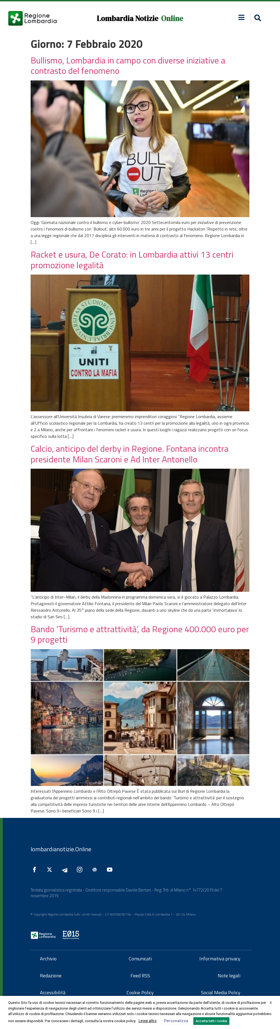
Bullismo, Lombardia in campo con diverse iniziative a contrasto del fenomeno (128, 65)
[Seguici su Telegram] (66, 869)
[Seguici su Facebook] (36, 869)
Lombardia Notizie (127, 18)
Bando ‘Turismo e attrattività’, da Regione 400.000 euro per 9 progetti (140, 634)
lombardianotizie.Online (61, 849)
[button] (241, 17)
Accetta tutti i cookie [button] (211, 1021)
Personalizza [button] (176, 1021)
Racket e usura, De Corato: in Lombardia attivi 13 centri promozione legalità (132, 259)
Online (172, 18)
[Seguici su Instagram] (81, 869)
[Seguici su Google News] (96, 869)
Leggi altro (148, 1021)
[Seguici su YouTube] (111, 869)
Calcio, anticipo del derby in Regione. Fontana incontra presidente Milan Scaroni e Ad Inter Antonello (130, 453)
